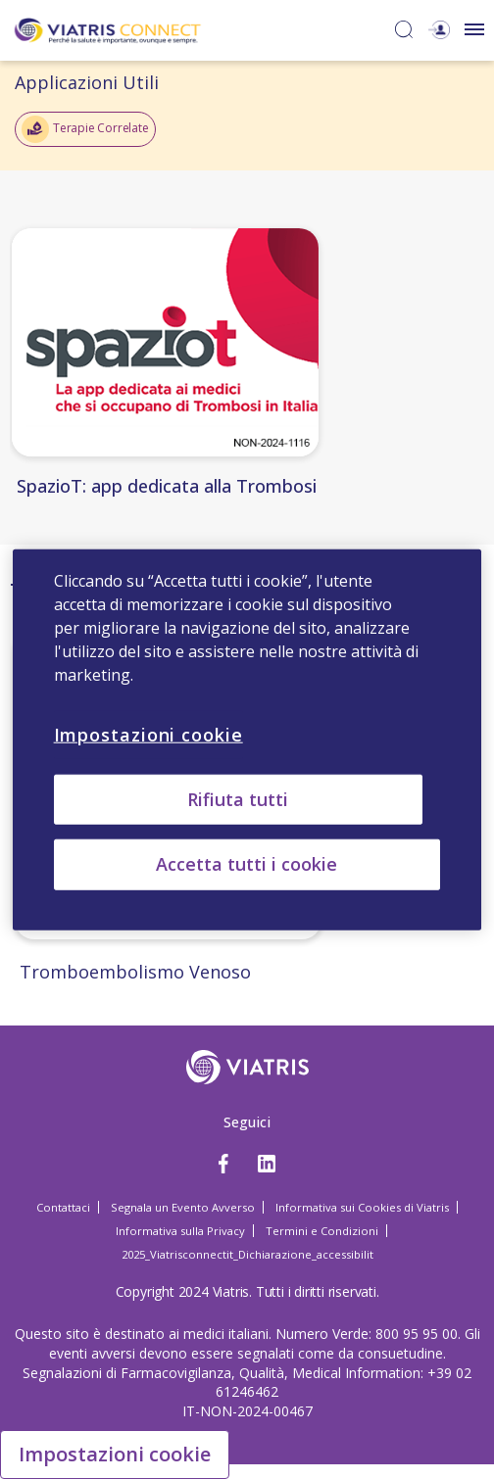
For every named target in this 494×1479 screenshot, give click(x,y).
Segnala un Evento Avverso (183, 1207)
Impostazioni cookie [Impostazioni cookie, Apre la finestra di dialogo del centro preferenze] (148, 734)
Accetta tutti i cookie (246, 864)
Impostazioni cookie (115, 1454)
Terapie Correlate (85, 129)
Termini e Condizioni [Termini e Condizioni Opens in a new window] (322, 1230)
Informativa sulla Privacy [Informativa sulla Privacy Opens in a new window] (180, 1230)
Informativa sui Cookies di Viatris (362, 1207)
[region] (247, 739)
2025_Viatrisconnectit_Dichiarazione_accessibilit (247, 1254)
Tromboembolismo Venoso (135, 971)
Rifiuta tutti (237, 799)
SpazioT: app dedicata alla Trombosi (167, 487)
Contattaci (63, 1207)
